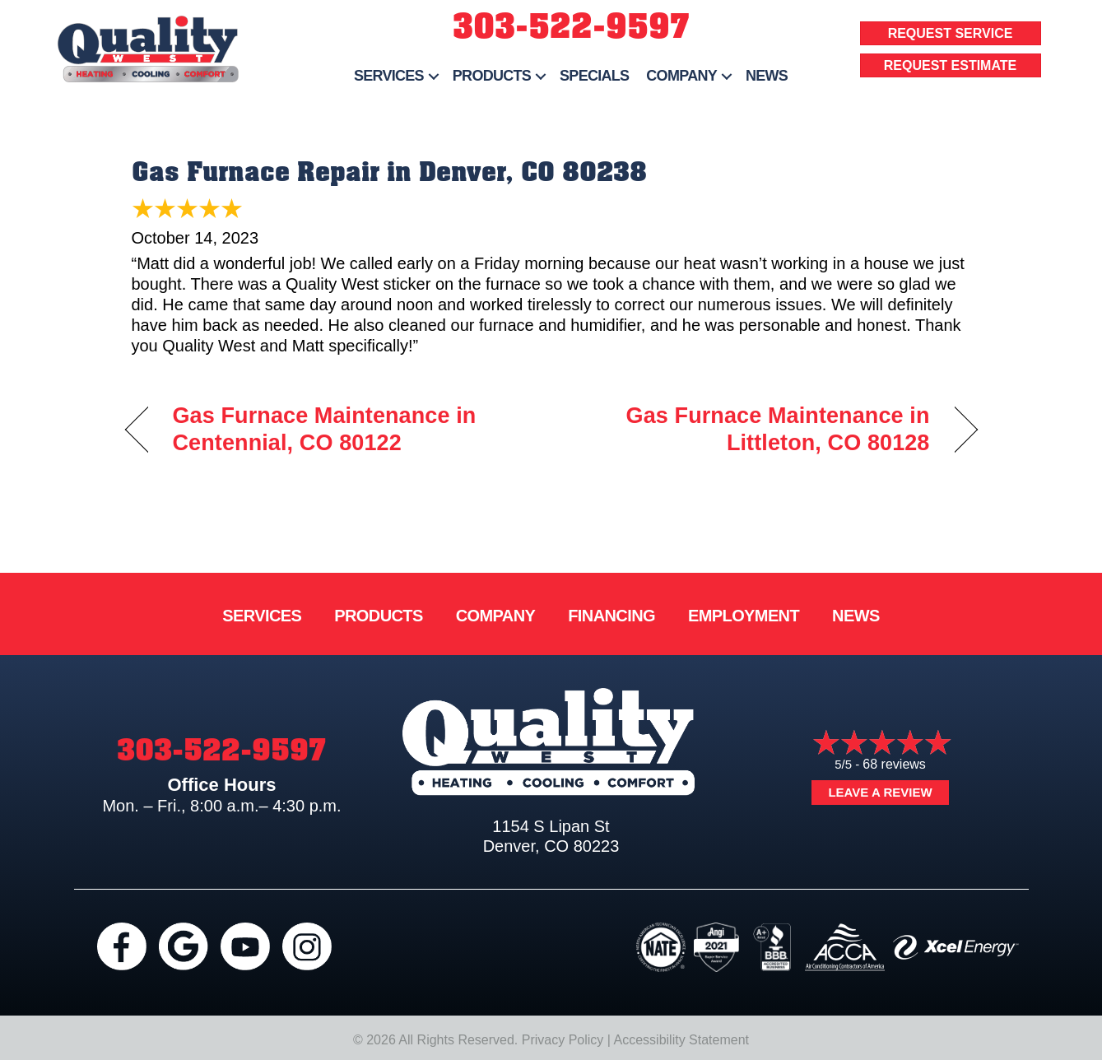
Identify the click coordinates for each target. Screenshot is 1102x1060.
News (767, 75)
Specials (594, 75)
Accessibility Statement (682, 1040)
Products (492, 75)
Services (389, 75)
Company (681, 75)
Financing (611, 616)
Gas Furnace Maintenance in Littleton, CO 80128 (752, 429)
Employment (743, 616)
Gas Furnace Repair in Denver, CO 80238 (389, 172)
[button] (434, 76)
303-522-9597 (571, 27)
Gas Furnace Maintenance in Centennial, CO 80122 (325, 429)
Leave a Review (880, 792)
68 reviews (894, 764)
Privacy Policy (563, 1040)
